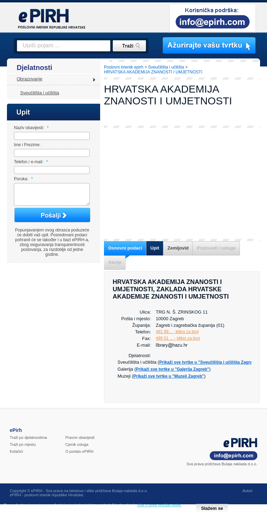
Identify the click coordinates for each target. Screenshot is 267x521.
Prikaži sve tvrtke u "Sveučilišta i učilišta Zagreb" (208, 362)
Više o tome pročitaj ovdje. (159, 505)
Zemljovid (178, 248)
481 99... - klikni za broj (177, 331)
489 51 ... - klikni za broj (178, 338)
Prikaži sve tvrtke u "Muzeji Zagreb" (169, 376)
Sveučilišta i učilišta (39, 92)
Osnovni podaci (125, 248)
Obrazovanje (29, 78)
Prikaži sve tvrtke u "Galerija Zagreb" (172, 369)
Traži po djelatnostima (28, 437)
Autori (247, 491)
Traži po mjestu (23, 444)
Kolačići (16, 451)
